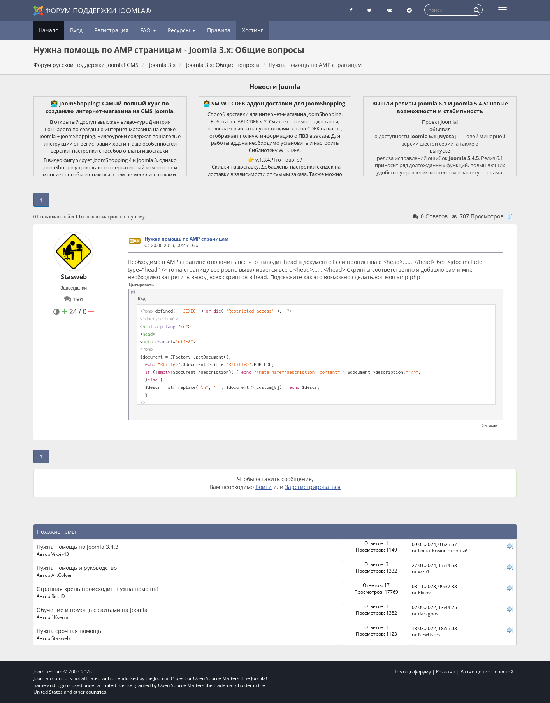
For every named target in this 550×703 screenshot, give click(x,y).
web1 (424, 571)
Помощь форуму (412, 671)
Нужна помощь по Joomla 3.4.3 (77, 546)
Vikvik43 (60, 554)
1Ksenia (60, 617)
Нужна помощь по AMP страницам (186, 239)
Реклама (445, 671)
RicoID (58, 596)
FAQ (148, 30)
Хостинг (252, 30)
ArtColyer (61, 575)
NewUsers (429, 634)
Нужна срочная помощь (69, 630)
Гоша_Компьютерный (443, 550)
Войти (263, 486)
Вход (76, 30)
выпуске (440, 150)
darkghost (429, 613)
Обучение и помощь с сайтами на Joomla (92, 609)
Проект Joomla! (440, 121)
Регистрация (111, 30)
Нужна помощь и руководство (77, 567)
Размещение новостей (486, 671)
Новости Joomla (275, 87)
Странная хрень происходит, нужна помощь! (97, 588)
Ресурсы (181, 30)
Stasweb (74, 276)
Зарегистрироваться (313, 486)
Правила (218, 30)
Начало (48, 30)
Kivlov (424, 592)
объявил (439, 129)
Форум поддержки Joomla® (92, 11)
